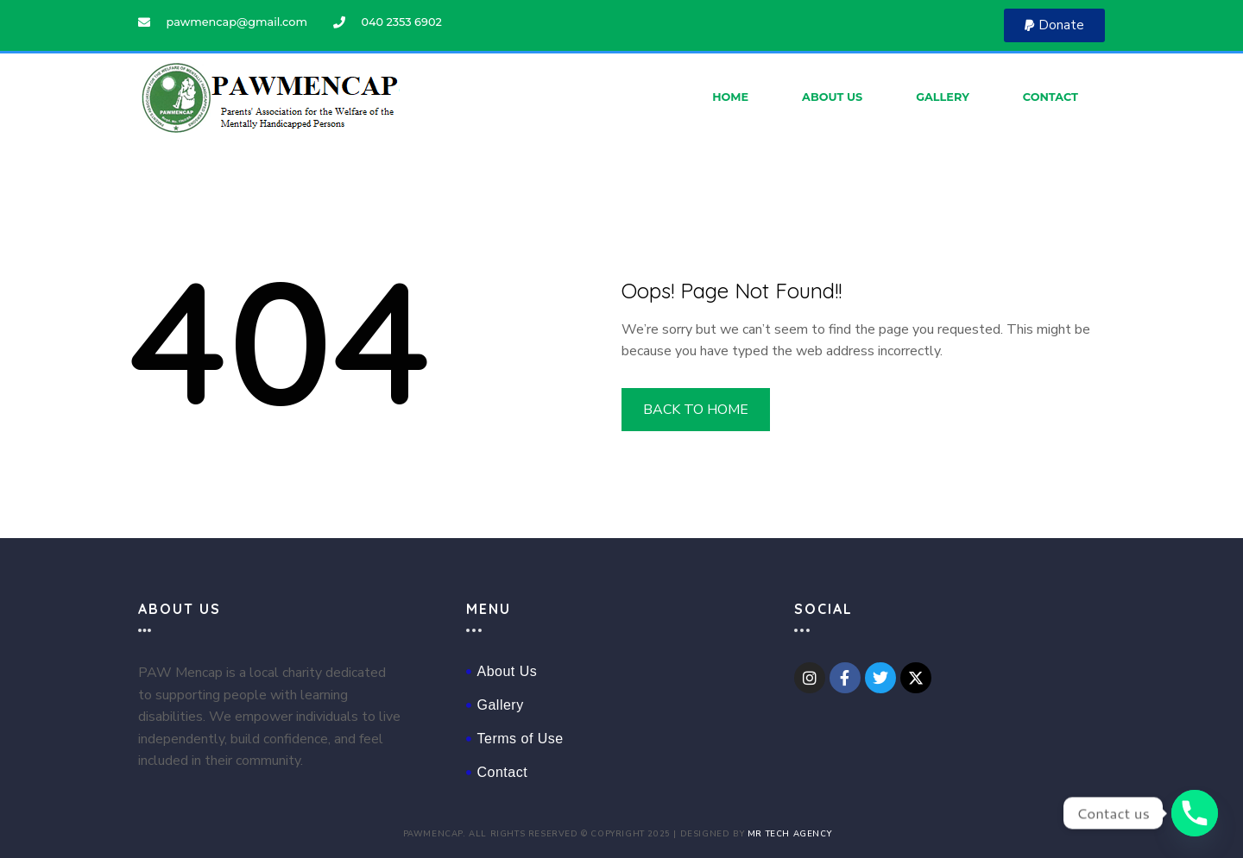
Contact (1050, 97)
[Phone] (1194, 813)
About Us (832, 97)
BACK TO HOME (695, 409)
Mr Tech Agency (789, 833)
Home (730, 97)
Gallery (942, 97)
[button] (1054, 25)
